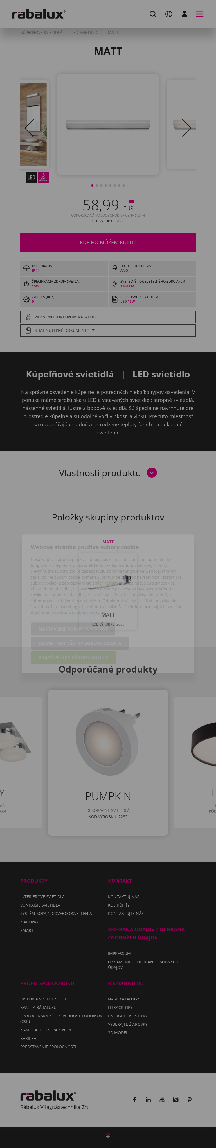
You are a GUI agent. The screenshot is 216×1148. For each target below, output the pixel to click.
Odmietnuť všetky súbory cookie (80, 614)
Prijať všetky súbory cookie (73, 628)
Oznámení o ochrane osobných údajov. (68, 583)
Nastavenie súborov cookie (73, 599)
